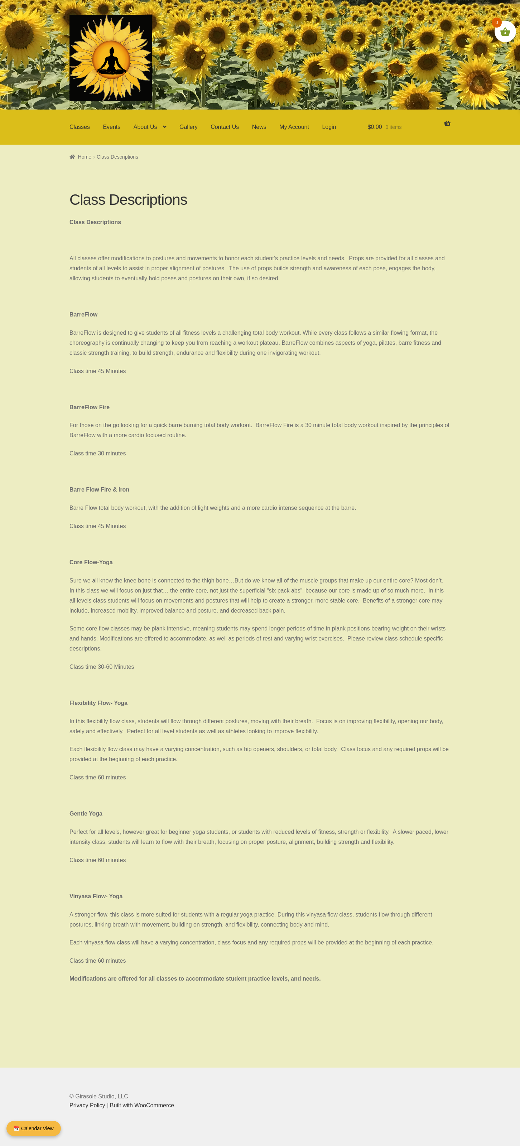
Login (329, 127)
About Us (145, 127)
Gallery (188, 127)
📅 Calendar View (34, 1128)
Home (84, 157)
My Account (294, 127)
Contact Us (225, 127)
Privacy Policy (87, 1105)
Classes (79, 127)
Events (111, 127)
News (259, 127)
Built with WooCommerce (142, 1105)
